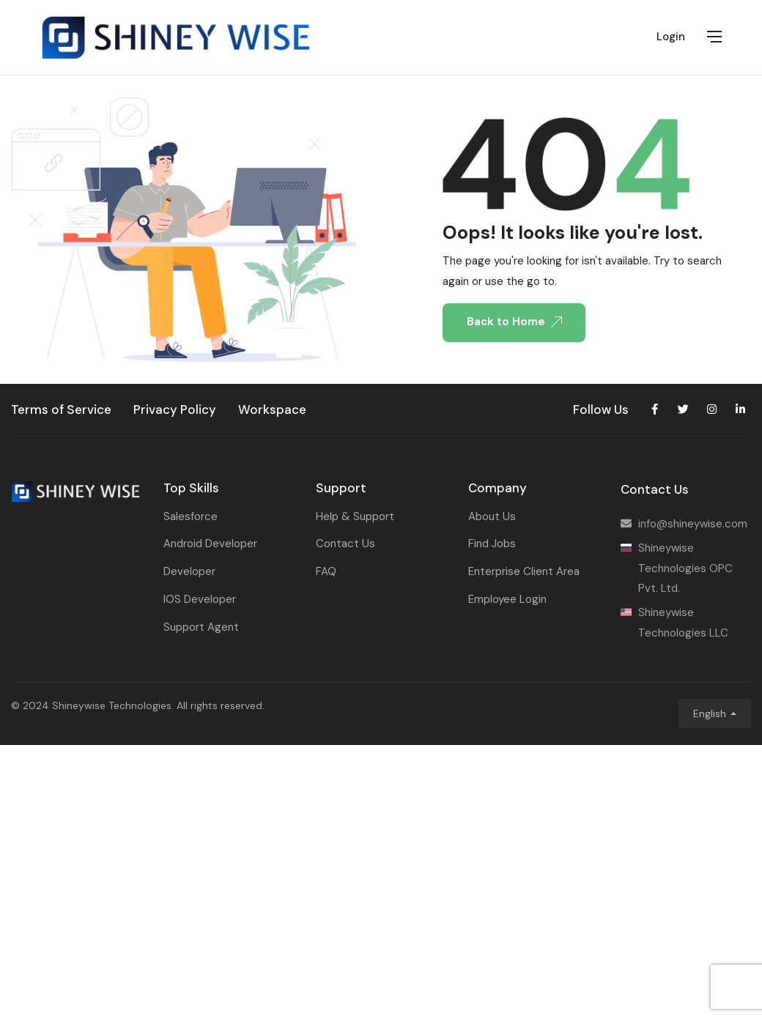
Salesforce (190, 516)
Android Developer (210, 543)
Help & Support (355, 516)
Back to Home (514, 321)
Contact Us (345, 543)
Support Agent (201, 627)
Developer (189, 571)
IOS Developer (199, 599)
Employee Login (507, 599)
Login (670, 36)
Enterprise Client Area (524, 571)
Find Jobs (492, 543)
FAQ (326, 571)
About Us (492, 516)
